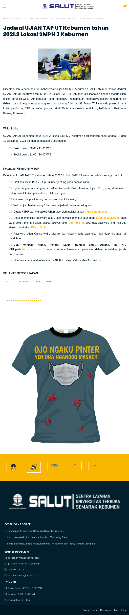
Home (6, 18)
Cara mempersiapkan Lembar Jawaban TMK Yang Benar (37, 537)
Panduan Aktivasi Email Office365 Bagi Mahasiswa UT (36, 530)
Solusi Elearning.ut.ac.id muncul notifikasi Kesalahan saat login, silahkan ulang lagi (51, 543)
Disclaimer (105, 610)
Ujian (30, 18)
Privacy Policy (90, 610)
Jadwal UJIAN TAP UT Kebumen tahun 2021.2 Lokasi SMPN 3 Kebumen (56, 31)
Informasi (15, 18)
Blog (123, 610)
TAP (24, 18)
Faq (116, 610)
